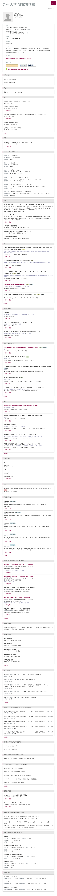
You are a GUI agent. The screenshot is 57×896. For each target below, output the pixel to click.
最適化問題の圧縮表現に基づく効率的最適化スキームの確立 (19, 576)
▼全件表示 (5, 133)
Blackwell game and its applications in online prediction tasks (21, 347)
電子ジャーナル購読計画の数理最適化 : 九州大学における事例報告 (21, 405)
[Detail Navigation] (53, 3)
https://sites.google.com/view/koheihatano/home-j (18, 58)
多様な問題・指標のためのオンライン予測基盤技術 (17, 597)
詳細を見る (7, 110)
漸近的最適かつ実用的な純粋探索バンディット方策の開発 (18, 564)
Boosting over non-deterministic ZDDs (14, 284)
